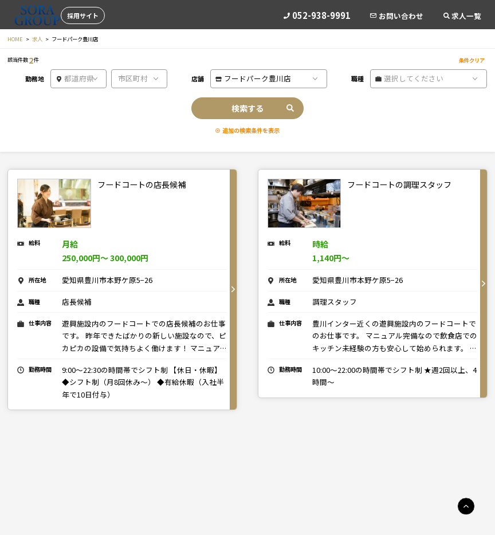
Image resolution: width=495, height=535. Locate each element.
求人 (37, 39)
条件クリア (472, 60)
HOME (15, 39)
